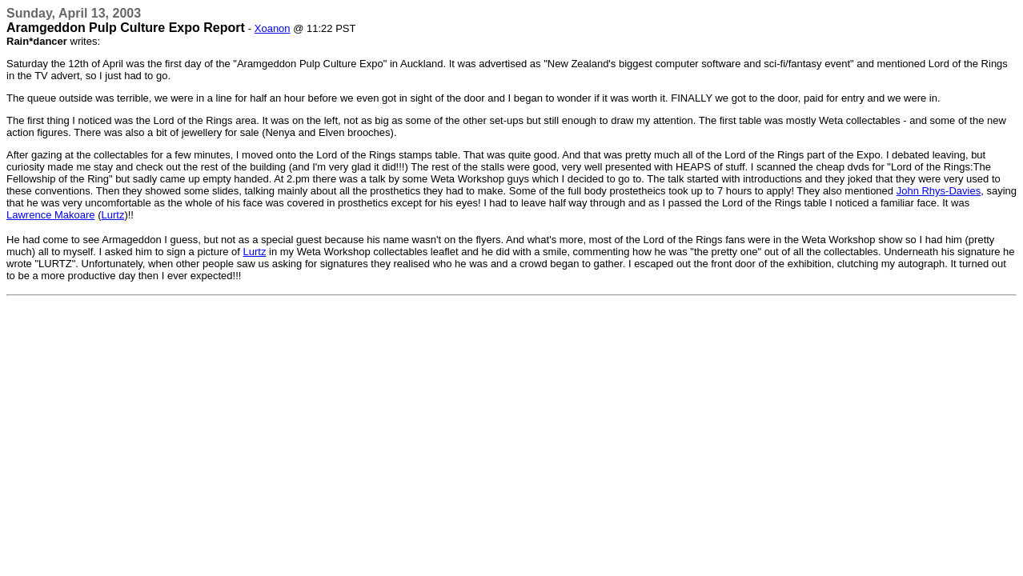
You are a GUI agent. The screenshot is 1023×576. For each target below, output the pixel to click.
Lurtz (113, 215)
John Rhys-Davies (939, 191)
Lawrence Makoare (50, 215)
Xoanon (273, 28)
